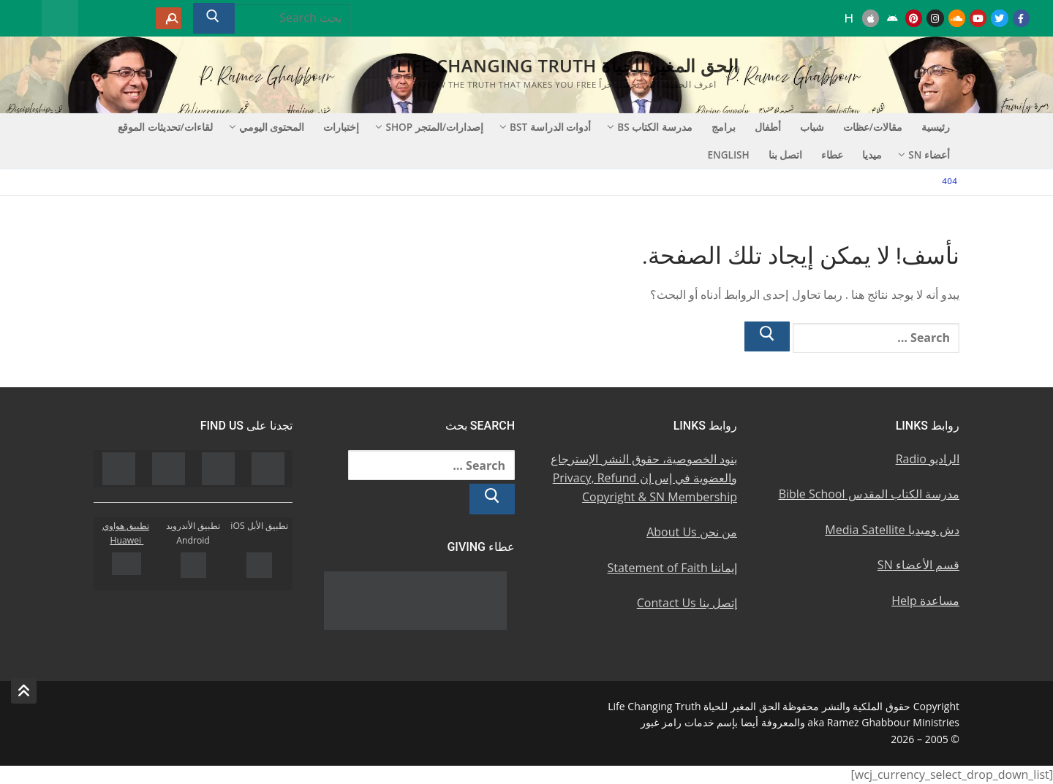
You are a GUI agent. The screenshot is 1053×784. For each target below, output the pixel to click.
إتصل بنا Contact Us (687, 603)
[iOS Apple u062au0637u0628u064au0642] (870, 17)
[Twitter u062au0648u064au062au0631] (999, 17)
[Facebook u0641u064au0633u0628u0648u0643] (1021, 17)
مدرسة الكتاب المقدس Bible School (869, 494)
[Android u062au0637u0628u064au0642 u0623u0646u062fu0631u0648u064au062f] (891, 17)
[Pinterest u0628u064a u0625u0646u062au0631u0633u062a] (913, 17)
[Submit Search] (214, 18)
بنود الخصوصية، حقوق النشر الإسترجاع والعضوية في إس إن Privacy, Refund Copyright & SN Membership (644, 478)
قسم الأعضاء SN (918, 565)
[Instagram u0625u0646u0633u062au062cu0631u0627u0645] (934, 17)
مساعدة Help (925, 601)
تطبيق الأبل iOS (259, 526)
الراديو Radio (927, 459)
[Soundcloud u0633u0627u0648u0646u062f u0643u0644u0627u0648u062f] (956, 17)
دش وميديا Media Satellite (892, 530)
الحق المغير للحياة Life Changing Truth (567, 65)
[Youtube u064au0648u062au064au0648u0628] (978, 17)
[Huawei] (849, 17)
